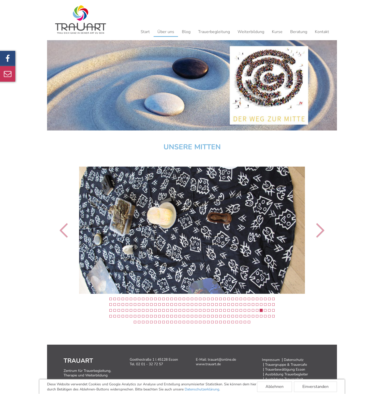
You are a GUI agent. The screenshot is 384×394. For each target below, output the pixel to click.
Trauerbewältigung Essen (285, 369)
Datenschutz (293, 359)
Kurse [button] (277, 32)
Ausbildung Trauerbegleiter (286, 374)
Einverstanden (315, 386)
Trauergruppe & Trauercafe (286, 364)
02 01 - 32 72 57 (149, 364)
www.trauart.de (208, 364)
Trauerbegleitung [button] (214, 32)
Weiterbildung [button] (251, 32)
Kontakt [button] (322, 32)
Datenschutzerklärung (202, 389)
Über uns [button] (165, 32)
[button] (65, 230)
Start (145, 32)
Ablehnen (274, 386)
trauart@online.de (222, 359)
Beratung (298, 32)
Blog (186, 32)
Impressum (271, 359)
